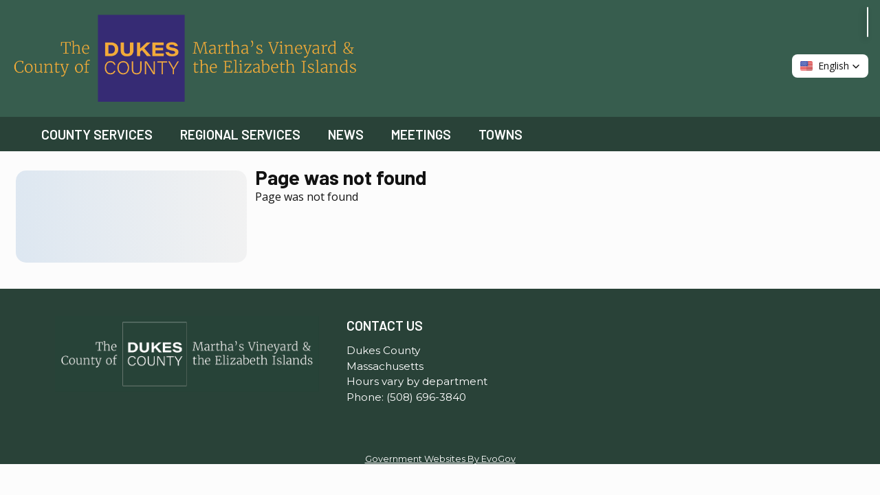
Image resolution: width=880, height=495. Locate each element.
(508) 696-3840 (426, 397)
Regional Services (240, 134)
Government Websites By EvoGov (440, 459)
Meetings (421, 134)
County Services (97, 134)
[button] (830, 66)
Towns (500, 134)
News (346, 134)
